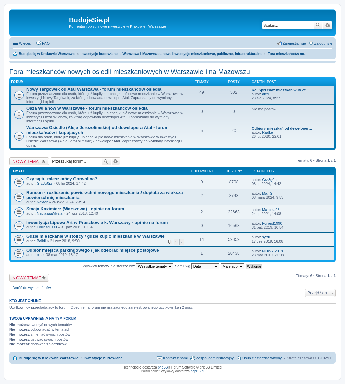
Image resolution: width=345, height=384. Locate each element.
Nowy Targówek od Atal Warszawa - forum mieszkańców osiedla (93, 89)
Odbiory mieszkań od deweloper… (282, 128)
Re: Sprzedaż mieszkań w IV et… (280, 90)
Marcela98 (270, 209)
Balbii (41, 241)
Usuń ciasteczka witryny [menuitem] (262, 358)
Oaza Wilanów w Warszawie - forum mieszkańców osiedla (87, 108)
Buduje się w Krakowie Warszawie (49, 358)
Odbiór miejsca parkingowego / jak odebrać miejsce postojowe (92, 250)
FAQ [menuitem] (46, 43)
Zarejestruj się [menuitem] (294, 43)
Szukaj (318, 25)
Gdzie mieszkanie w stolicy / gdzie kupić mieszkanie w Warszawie (95, 236)
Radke (267, 132)
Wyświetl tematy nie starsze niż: (128, 266)
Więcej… (26, 43)
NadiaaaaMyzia (49, 213)
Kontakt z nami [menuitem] (175, 358)
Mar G (267, 193)
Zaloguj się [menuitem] (323, 43)
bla (39, 255)
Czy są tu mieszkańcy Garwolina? (61, 178)
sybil (266, 237)
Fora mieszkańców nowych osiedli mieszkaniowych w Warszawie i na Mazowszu (129, 71)
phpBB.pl (198, 371)
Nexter (42, 202)
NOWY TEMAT (26, 161)
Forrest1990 (47, 227)
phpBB (163, 367)
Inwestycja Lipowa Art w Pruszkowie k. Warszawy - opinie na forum (97, 222)
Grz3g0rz (44, 183)
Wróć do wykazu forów (32, 288)
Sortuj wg (197, 266)
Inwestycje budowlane (103, 358)
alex (265, 94)
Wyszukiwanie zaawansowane (327, 25)
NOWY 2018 (272, 251)
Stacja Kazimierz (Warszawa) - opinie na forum (75, 208)
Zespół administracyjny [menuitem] (215, 358)
